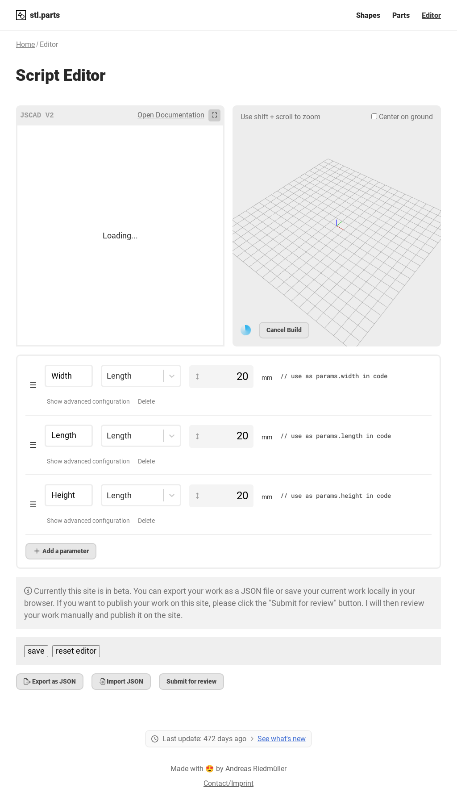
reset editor (76, 650)
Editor (431, 15)
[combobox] (107, 376)
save (36, 650)
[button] (228, 386)
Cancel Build (284, 330)
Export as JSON (50, 681)
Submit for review (191, 681)
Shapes (368, 15)
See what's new (282, 738)
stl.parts (45, 15)
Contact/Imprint (228, 783)
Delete (146, 401)
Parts (401, 15)
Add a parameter (61, 551)
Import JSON (121, 681)
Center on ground (402, 117)
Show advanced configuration (88, 401)
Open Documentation (170, 115)
